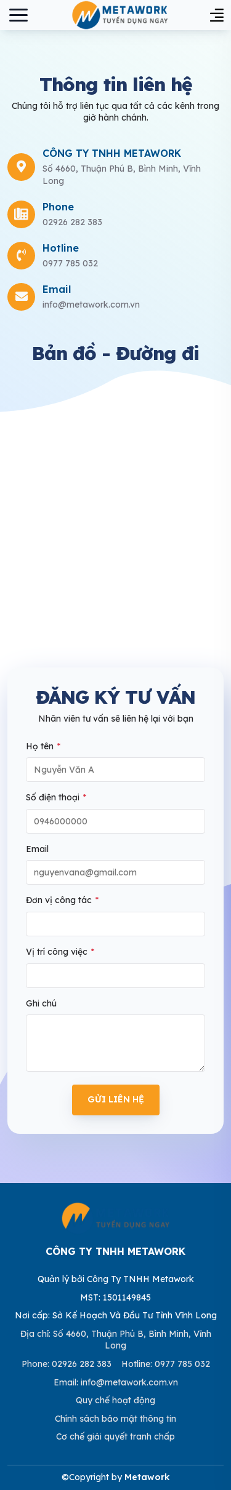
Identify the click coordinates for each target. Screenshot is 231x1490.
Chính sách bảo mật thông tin (115, 1418)
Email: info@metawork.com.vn (116, 1382)
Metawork (147, 1477)
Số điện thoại (56, 797)
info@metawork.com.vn (91, 304)
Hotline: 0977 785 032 (165, 1363)
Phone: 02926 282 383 (66, 1363)
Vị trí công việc (60, 951)
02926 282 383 (72, 222)
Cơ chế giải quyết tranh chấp (115, 1436)
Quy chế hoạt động (115, 1400)
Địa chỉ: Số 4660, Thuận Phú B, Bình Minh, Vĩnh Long (115, 1340)
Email (37, 849)
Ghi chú (41, 1003)
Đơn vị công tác (62, 900)
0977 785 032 (70, 263)
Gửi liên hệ (115, 1099)
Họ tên (43, 746)
